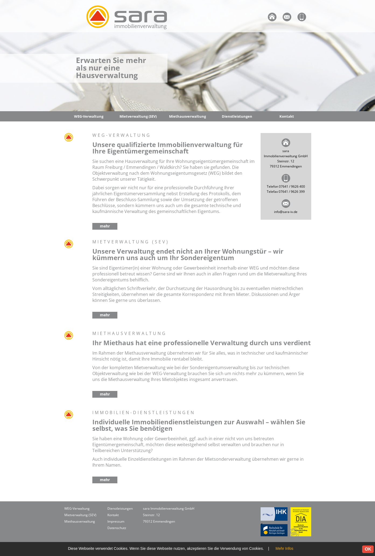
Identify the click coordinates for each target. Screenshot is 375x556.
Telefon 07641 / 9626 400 (286, 186)
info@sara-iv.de (285, 211)
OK (368, 549)
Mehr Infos (284, 548)
